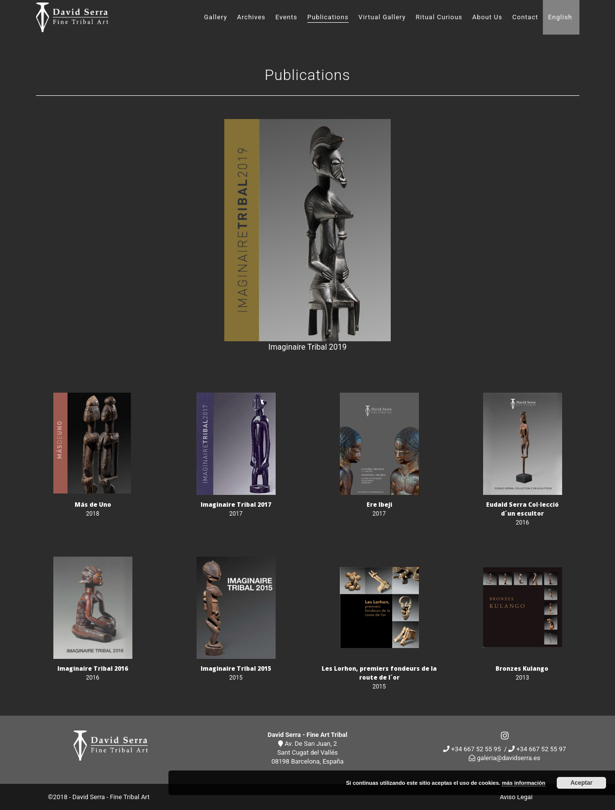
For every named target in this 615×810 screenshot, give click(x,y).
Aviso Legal (516, 797)
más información (523, 783)
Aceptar (582, 782)
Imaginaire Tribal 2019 (307, 347)
